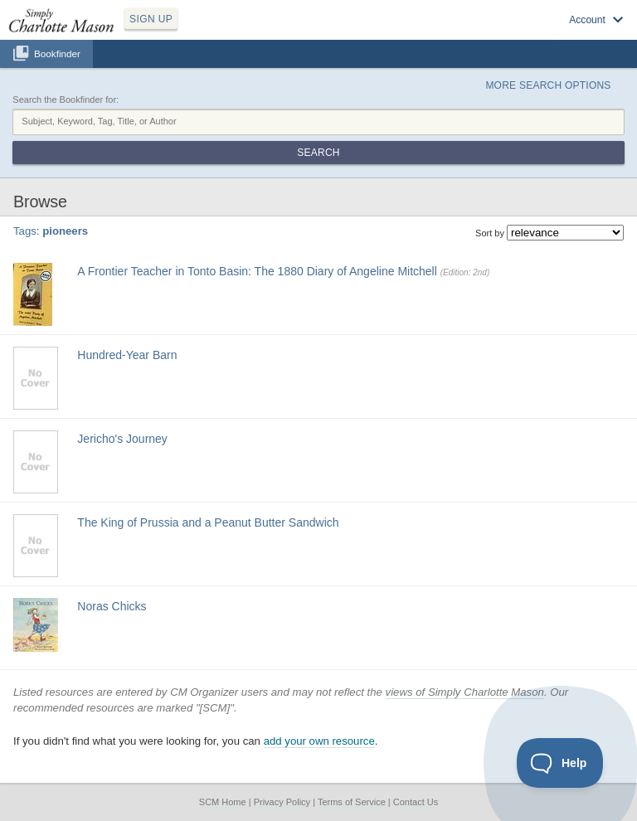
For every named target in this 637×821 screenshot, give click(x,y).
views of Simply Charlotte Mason (465, 692)
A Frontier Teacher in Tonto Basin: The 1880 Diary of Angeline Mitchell (256, 271)
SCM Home (222, 802)
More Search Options (547, 85)
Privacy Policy (282, 802)
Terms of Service (352, 802)
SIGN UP (151, 19)
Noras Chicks (111, 606)
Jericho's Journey (122, 438)
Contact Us (415, 802)
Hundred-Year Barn (127, 355)
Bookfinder (57, 53)
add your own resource (319, 741)
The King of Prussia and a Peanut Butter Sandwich (207, 522)
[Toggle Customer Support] (560, 763)
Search (318, 152)
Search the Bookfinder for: (65, 99)
